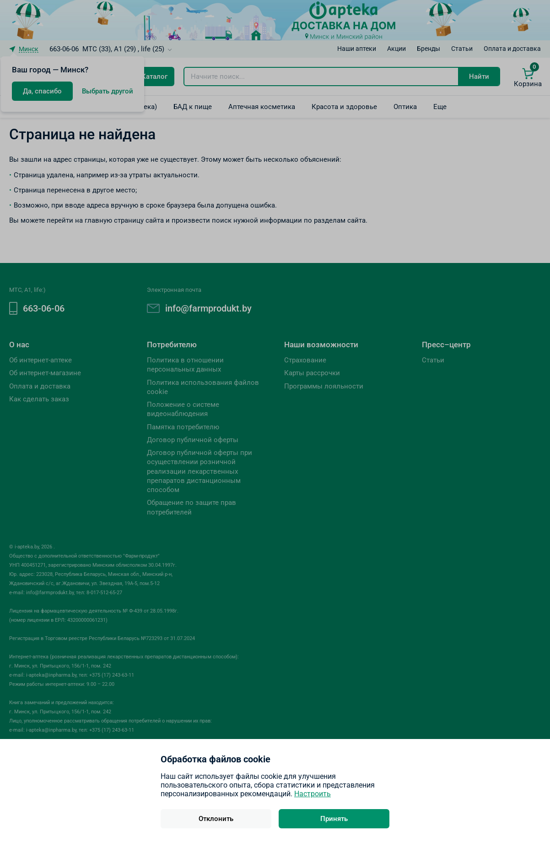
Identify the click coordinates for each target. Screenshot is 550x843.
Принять (334, 819)
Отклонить (216, 819)
